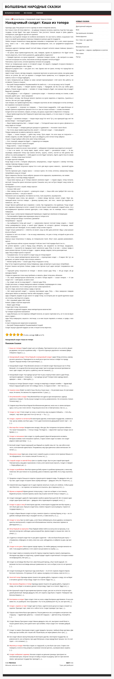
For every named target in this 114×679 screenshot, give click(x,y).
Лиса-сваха (80, 54)
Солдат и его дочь (16, 547)
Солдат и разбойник (17, 470)
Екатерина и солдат (17, 599)
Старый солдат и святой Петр (20, 461)
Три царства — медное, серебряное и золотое (92, 50)
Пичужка (79, 43)
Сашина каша (14, 390)
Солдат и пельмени (16, 436)
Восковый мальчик (82, 47)
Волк (77, 30)
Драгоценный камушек (84, 26)
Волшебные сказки (13, 13)
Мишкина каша (15, 454)
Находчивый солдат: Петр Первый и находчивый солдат (30, 357)
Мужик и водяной (16, 492)
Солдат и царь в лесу (17, 505)
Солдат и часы (15, 520)
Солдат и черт (14, 412)
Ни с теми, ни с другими (84, 40)
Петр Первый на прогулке (19, 529)
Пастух (78, 57)
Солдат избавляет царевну (19, 654)
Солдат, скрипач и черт (18, 606)
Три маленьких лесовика (84, 33)
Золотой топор (15, 577)
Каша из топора (15, 348)
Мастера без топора (17, 428)
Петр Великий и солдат (18, 397)
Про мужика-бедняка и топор (20, 584)
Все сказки (29, 13)
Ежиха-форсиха (81, 37)
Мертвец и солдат (16, 646)
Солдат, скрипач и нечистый (20, 419)
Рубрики (41, 13)
